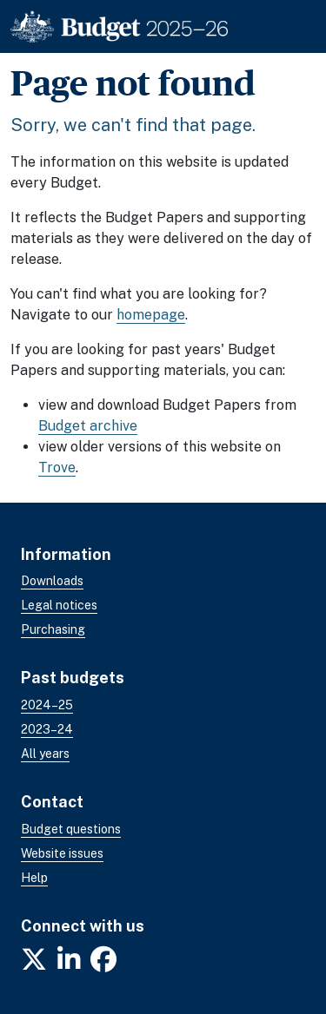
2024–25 (47, 705)
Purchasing (53, 629)
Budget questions (71, 829)
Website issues (62, 853)
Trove (57, 467)
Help (34, 878)
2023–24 (47, 729)
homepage (150, 314)
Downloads (52, 581)
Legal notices (59, 605)
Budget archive (87, 426)
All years (45, 753)
